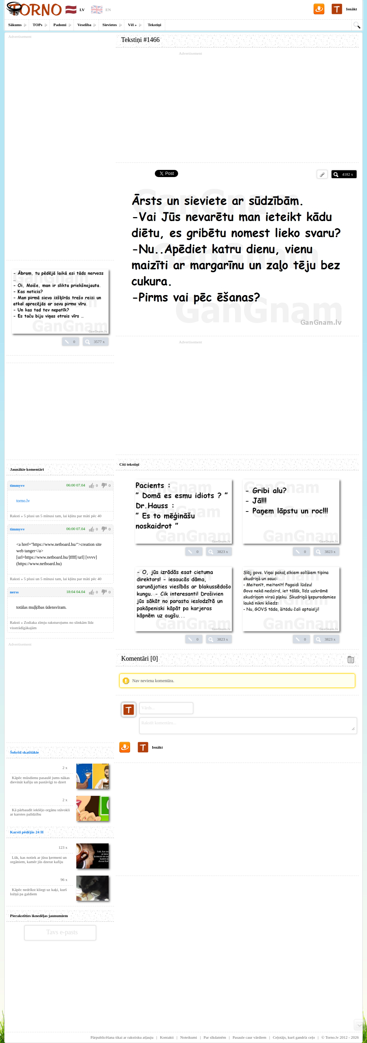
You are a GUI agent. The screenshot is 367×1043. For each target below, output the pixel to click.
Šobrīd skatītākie (24, 752)
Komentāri (139, 658)
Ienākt (351, 9)
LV (82, 10)
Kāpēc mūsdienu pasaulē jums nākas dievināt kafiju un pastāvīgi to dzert (40, 779)
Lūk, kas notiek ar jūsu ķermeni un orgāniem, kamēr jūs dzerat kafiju (38, 859)
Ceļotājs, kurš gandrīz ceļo (294, 1037)
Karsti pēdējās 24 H (26, 832)
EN (108, 10)
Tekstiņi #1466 (140, 39)
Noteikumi (188, 1037)
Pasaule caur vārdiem (249, 1037)
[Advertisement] (237, 107)
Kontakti (167, 1037)
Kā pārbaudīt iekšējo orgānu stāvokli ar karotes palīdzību (40, 812)
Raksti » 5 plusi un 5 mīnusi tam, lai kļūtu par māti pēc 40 (55, 516)
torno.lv (23, 500)
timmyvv (17, 485)
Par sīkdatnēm (215, 1037)
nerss (14, 592)
